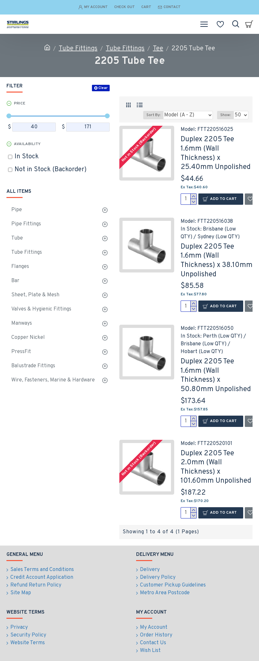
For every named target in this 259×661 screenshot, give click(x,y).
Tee (158, 48)
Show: (225, 115)
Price (19, 103)
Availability (27, 144)
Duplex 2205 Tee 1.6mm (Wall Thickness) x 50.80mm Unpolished (216, 375)
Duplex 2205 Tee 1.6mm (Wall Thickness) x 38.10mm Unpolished (217, 260)
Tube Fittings (78, 48)
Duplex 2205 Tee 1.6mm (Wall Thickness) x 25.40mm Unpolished (216, 153)
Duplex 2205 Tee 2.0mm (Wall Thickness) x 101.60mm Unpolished (216, 467)
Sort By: (153, 115)
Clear (102, 88)
